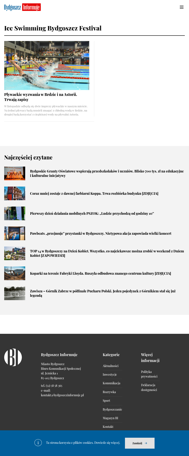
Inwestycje (110, 374)
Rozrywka (109, 392)
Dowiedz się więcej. (107, 443)
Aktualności (110, 366)
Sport (106, 401)
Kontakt (108, 427)
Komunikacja (111, 383)
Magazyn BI (110, 418)
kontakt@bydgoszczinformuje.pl (62, 395)
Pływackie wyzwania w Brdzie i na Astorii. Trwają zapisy (40, 97)
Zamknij (137, 443)
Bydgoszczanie (112, 409)
